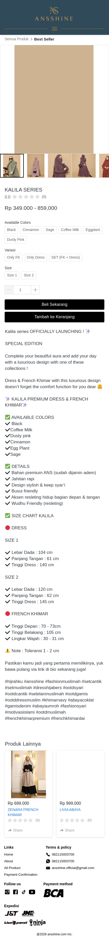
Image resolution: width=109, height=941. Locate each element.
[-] (7, 892)
